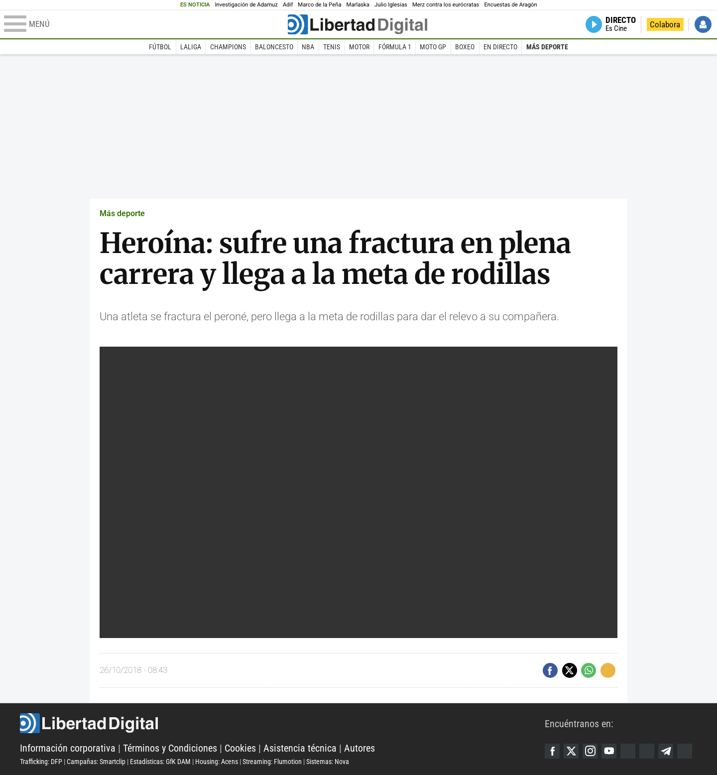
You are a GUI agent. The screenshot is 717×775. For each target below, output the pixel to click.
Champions (228, 47)
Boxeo (465, 47)
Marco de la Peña (319, 4)
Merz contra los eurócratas (445, 4)
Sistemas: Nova (327, 762)
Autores (359, 748)
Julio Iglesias (390, 4)
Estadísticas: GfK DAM (160, 762)
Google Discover (627, 751)
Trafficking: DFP (41, 762)
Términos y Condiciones (170, 748)
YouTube (608, 751)
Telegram (665, 751)
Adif (288, 4)
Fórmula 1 (394, 47)
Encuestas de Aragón (510, 4)
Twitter (571, 751)
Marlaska (358, 4)
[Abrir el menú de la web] (145, 24)
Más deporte (547, 47)
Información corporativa (68, 748)
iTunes (684, 751)
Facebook (552, 751)
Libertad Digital (282, 723)
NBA (308, 47)
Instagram (590, 751)
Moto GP (433, 47)
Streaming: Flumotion (272, 762)
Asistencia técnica (300, 748)
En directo (500, 47)
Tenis (331, 47)
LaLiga (190, 47)
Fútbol (160, 47)
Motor (359, 47)
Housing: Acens (216, 762)
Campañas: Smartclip (96, 762)
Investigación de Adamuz (246, 4)
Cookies (240, 748)
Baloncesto (274, 47)
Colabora (665, 24)
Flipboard (646, 751)
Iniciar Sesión (703, 24)
